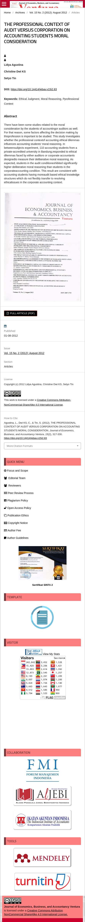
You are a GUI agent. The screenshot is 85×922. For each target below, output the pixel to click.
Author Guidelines (16, 537)
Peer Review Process (19, 493)
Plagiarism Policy (16, 500)
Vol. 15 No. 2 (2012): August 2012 (48, 12)
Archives (20, 12)
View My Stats (51, 654)
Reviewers (12, 485)
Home (7, 12)
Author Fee (12, 530)
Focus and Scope (16, 470)
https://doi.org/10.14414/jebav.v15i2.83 (34, 89)
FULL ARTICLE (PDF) (22, 313)
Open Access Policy (17, 507)
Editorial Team (14, 478)
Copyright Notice (16, 522)
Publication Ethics (16, 515)
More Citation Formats (20, 446)
